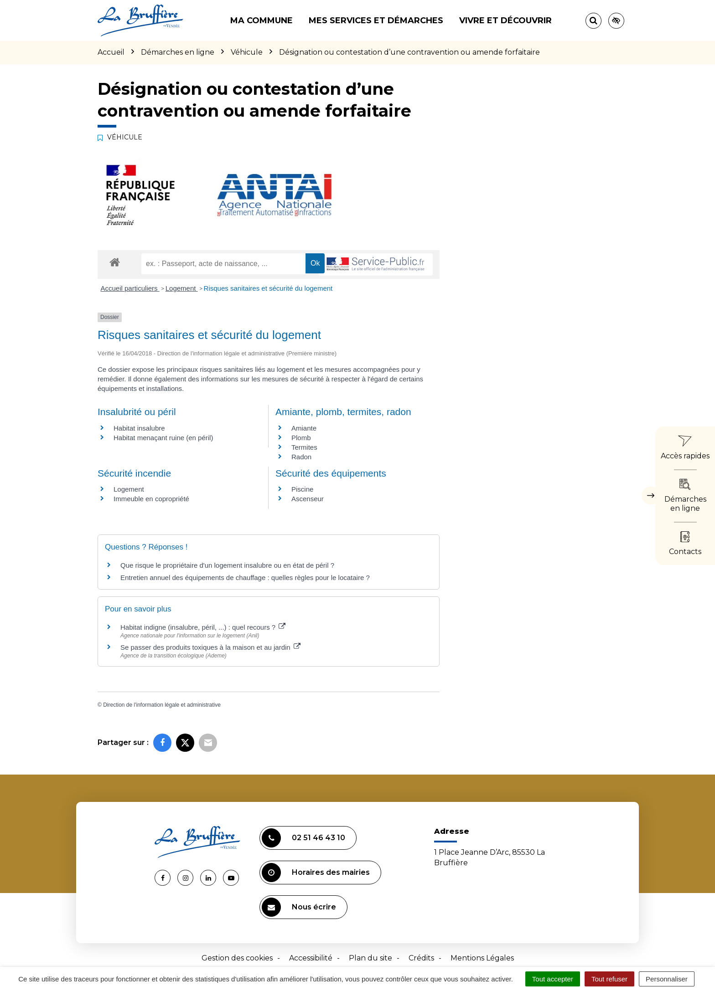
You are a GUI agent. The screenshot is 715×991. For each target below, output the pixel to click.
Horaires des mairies (316, 872)
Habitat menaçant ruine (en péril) (163, 438)
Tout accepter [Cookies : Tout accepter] (552, 979)
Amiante (303, 428)
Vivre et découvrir (505, 20)
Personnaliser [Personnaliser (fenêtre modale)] (667, 979)
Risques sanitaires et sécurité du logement (268, 288)
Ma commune (261, 20)
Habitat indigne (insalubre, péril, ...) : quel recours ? (202, 627)
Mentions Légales (482, 958)
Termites (304, 447)
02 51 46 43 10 (303, 837)
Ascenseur (307, 499)
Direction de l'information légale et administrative (162, 705)
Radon (301, 457)
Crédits (421, 958)
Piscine (302, 489)
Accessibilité (310, 958)
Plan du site (370, 958)
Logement (182, 288)
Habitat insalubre (139, 428)
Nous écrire (299, 907)
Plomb (301, 438)
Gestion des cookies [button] (237, 958)
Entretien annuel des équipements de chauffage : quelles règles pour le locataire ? (245, 577)
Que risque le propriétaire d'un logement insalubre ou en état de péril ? (227, 565)
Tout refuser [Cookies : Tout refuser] (609, 979)
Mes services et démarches (376, 20)
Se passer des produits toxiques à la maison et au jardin (210, 647)
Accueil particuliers (130, 288)
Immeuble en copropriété (151, 499)
